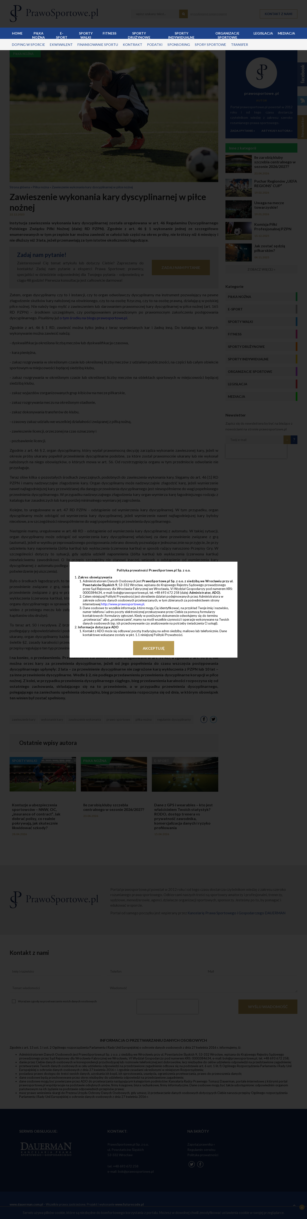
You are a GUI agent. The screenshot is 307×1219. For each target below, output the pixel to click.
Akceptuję (154, 648)
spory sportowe (210, 44)
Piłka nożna (38, 35)
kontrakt (132, 44)
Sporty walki (86, 35)
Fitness (109, 33)
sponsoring (178, 44)
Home (17, 33)
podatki (155, 44)
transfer (239, 44)
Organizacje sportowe (227, 35)
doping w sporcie (28, 44)
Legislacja (263, 33)
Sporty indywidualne (181, 35)
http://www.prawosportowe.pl (122, 604)
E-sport (61, 35)
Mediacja (286, 33)
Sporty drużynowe (139, 35)
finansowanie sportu (97, 44)
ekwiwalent (61, 44)
